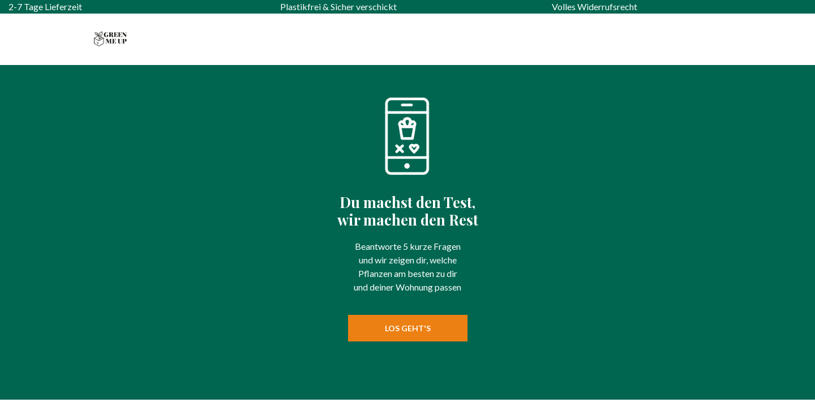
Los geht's (408, 328)
